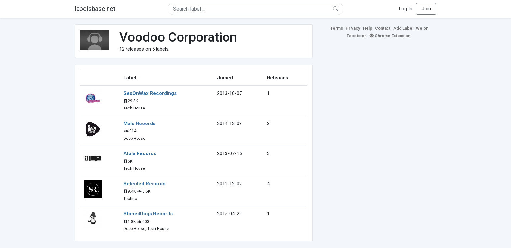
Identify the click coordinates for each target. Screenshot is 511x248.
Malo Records (139, 123)
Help (367, 28)
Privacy (353, 28)
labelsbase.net (95, 9)
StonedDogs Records (148, 214)
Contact (382, 28)
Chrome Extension (390, 35)
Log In (405, 9)
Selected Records (144, 184)
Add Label (403, 28)
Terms (336, 28)
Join (426, 9)
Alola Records (140, 153)
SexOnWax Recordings (150, 93)
